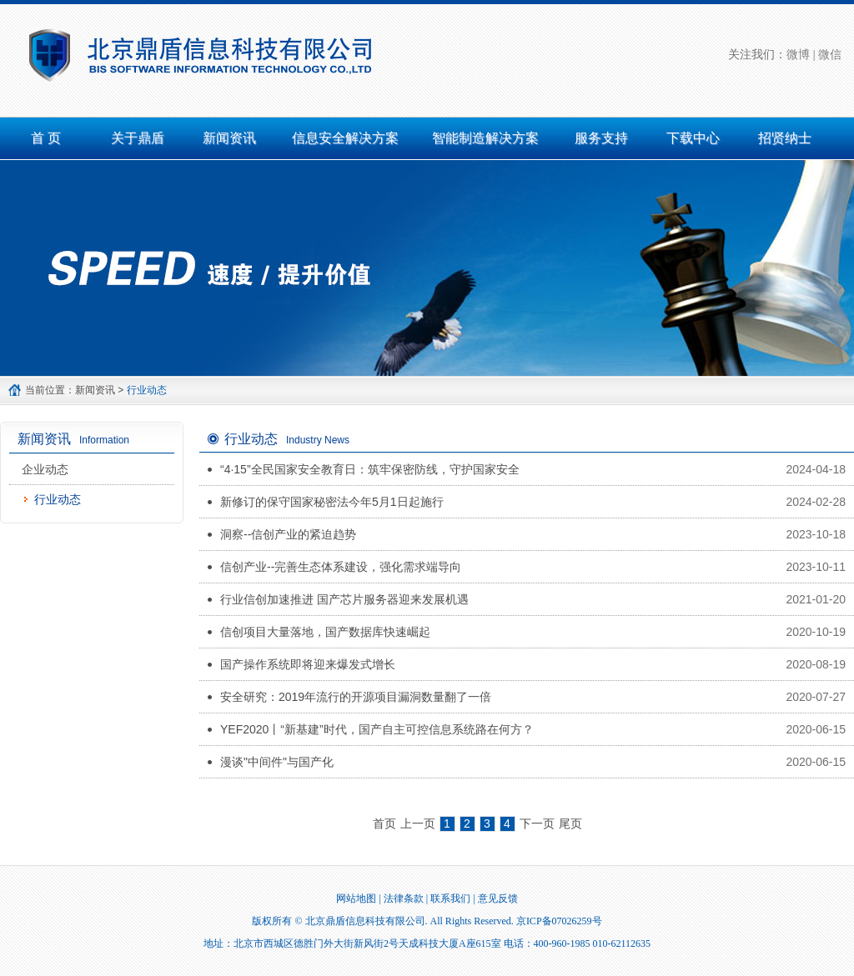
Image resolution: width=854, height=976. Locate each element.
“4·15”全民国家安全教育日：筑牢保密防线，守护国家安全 (370, 469)
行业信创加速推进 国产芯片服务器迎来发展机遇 (344, 599)
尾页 (570, 823)
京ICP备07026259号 (559, 921)
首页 (384, 823)
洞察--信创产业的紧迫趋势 (288, 534)
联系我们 (450, 898)
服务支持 (601, 138)
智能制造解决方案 (485, 138)
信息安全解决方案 (345, 138)
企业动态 (45, 469)
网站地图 (356, 898)
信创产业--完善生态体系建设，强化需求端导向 (340, 566)
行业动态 (57, 499)
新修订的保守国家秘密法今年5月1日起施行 (332, 501)
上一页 (417, 823)
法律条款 (404, 898)
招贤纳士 (784, 138)
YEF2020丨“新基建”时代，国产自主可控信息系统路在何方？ (377, 729)
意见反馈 (498, 898)
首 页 (46, 138)
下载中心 (693, 138)
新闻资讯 (229, 138)
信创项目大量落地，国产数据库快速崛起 (325, 631)
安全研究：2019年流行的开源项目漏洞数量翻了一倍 (355, 696)
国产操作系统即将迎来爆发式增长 (307, 664)
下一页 (537, 823)
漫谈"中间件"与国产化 (277, 761)
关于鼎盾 (137, 138)
